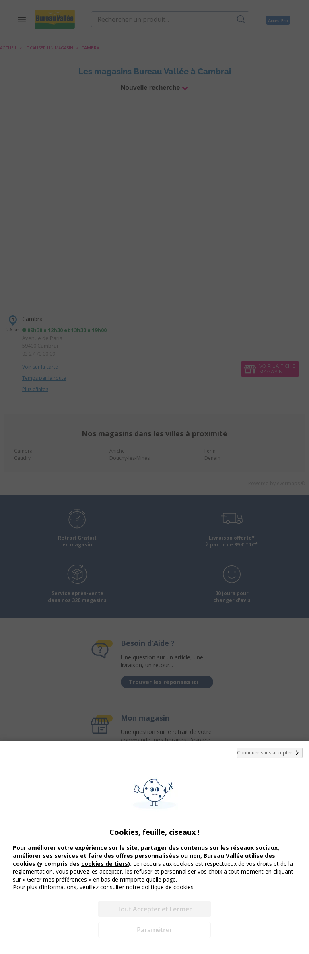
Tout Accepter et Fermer (154, 909)
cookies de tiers (104, 863)
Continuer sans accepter (269, 753)
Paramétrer (154, 929)
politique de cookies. (168, 887)
